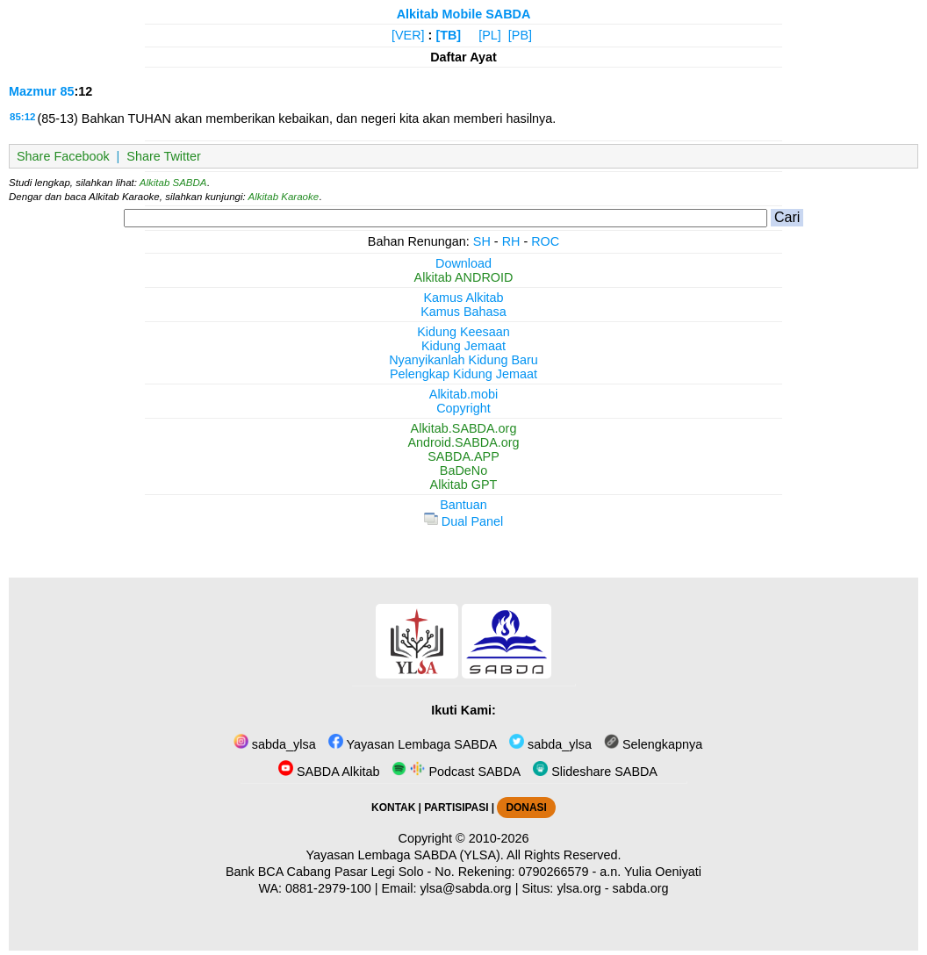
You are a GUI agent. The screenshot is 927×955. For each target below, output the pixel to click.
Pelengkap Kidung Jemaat (463, 374)
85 (67, 91)
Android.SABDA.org (463, 442)
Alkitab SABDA (173, 182)
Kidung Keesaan (463, 332)
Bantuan (463, 505)
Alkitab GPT (464, 485)
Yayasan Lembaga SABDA (412, 744)
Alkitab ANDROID (464, 277)
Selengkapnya (653, 744)
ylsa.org (578, 888)
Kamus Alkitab (463, 298)
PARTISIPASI (456, 807)
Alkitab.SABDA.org (464, 428)
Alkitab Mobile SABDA (464, 14)
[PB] (520, 35)
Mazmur (32, 91)
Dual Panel (463, 521)
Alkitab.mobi (463, 394)
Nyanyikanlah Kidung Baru (463, 360)
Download (463, 263)
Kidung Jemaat (463, 346)
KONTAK (393, 807)
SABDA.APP (463, 456)
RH (511, 241)
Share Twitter (163, 156)
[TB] (448, 35)
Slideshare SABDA (595, 772)
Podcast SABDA (456, 772)
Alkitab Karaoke (284, 196)
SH (482, 241)
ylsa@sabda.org (465, 888)
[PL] (489, 35)
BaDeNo (463, 470)
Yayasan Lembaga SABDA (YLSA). (405, 855)
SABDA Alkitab (328, 772)
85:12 (22, 116)
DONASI (526, 807)
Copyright (463, 408)
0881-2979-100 (328, 888)
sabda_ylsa (275, 744)
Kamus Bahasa (463, 312)
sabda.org (641, 888)
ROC (545, 241)
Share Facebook (63, 156)
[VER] (408, 35)
